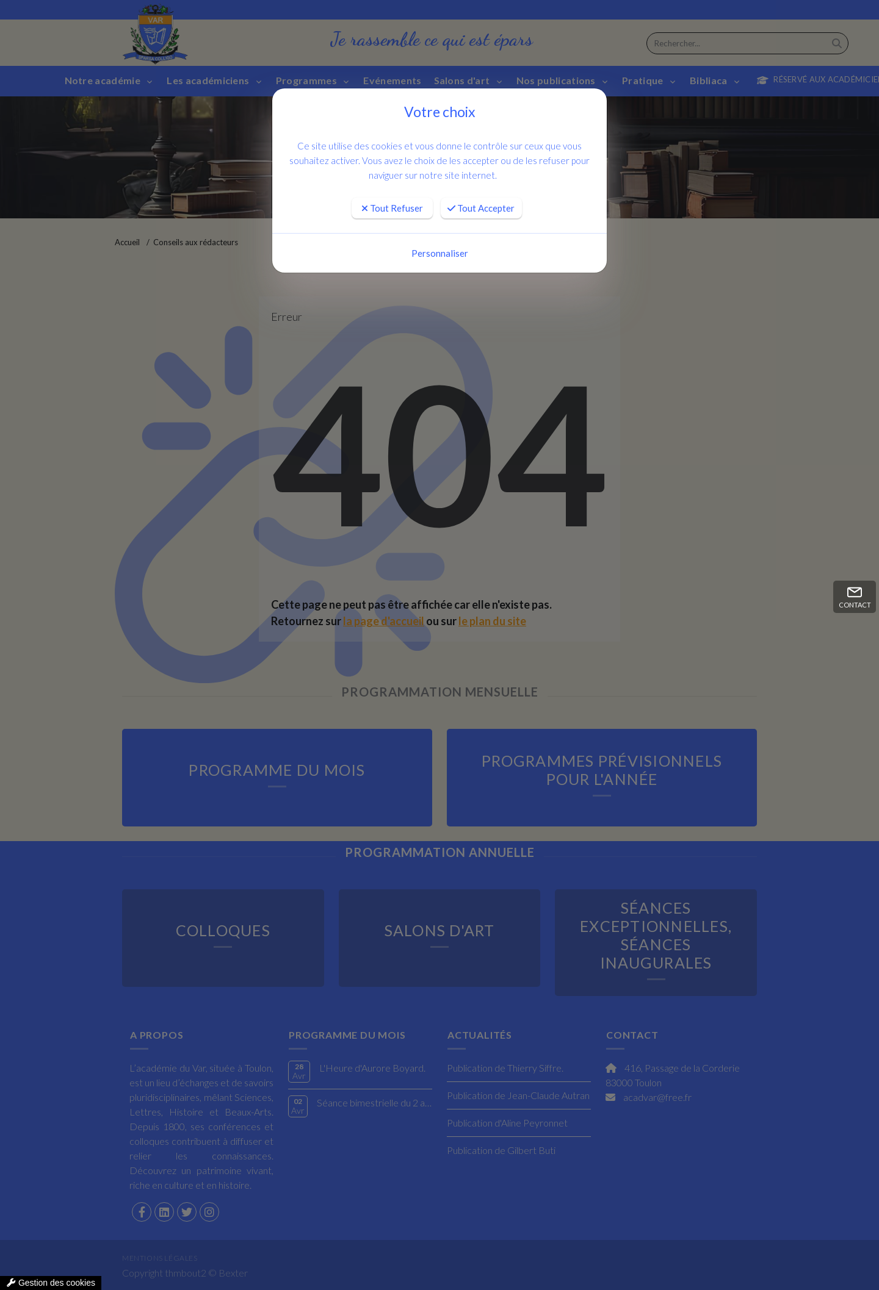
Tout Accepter (481, 207)
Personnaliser (439, 253)
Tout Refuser (392, 207)
